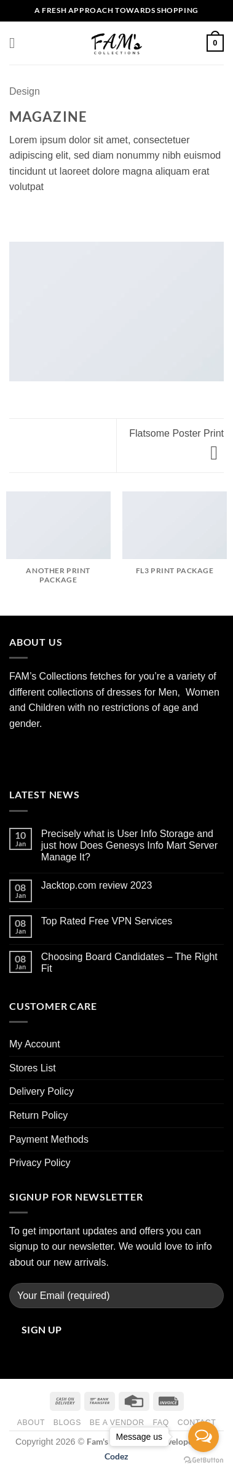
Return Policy (38, 1115)
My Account (34, 1044)
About (31, 1422)
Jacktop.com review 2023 (96, 885)
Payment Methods (49, 1139)
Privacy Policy (40, 1162)
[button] (16, 43)
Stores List (32, 1068)
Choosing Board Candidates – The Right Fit (129, 962)
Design (24, 91)
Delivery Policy (41, 1091)
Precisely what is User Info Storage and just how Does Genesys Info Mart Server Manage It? (129, 845)
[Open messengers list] (203, 1436)
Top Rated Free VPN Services (106, 921)
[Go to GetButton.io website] (203, 1460)
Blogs (67, 1422)
